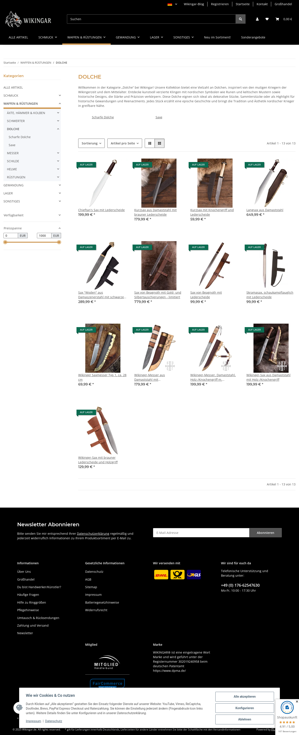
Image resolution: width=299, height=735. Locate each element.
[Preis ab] (10, 235)
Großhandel (283, 4)
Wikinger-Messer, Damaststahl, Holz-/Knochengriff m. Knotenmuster (213, 377)
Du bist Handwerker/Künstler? (39, 587)
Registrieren (220, 4)
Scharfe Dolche (103, 117)
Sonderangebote (253, 37)
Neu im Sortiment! (217, 37)
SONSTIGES (11, 201)
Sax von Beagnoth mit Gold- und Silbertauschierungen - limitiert (157, 294)
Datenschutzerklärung (93, 533)
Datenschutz (54, 721)
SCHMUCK (10, 95)
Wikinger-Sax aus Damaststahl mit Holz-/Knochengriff (268, 377)
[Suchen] (151, 19)
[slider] (5, 242)
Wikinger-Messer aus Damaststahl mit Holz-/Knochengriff (149, 377)
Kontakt (262, 4)
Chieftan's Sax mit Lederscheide (101, 210)
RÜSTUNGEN (16, 177)
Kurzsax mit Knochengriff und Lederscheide (212, 212)
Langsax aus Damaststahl (264, 210)
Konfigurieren (244, 708)
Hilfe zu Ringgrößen (31, 602)
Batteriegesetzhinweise (102, 602)
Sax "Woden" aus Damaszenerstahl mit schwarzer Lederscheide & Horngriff (101, 294)
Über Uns (24, 571)
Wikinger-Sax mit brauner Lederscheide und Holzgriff (98, 459)
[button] (257, 19)
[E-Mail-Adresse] (201, 532)
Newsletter (25, 633)
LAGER (8, 193)
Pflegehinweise (28, 610)
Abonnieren (265, 533)
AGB (88, 579)
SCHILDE (13, 161)
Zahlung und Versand (33, 625)
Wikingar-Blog (194, 4)
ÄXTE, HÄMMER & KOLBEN (26, 113)
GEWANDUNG (13, 185)
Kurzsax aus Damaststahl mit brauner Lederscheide (155, 212)
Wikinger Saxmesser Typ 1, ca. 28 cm (102, 377)
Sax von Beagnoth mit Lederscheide (206, 294)
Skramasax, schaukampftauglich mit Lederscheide (269, 294)
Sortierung (90, 143)
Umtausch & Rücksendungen (38, 618)
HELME (12, 169)
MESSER (13, 153)
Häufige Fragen (28, 595)
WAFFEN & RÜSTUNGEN (20, 103)
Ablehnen (244, 719)
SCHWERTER (16, 121)
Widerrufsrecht (96, 610)
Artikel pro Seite (123, 143)
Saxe (159, 117)
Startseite (243, 4)
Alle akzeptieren (244, 697)
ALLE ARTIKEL (13, 87)
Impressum (34, 721)
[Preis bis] (44, 235)
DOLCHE (13, 129)
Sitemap (91, 587)
